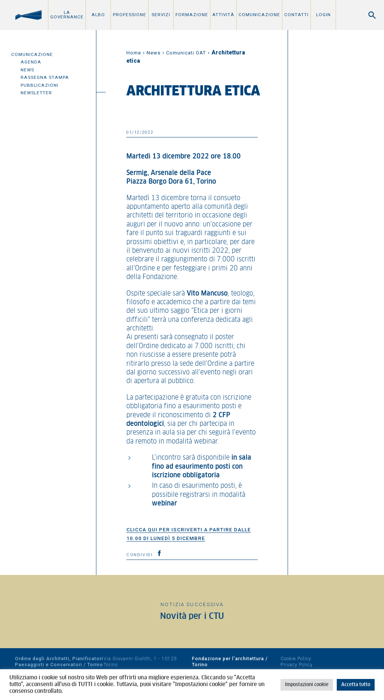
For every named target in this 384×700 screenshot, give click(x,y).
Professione (129, 14)
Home (133, 53)
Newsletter (36, 92)
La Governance (67, 15)
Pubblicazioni (39, 85)
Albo (98, 14)
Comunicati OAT (186, 53)
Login (323, 14)
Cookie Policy (295, 658)
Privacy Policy (296, 664)
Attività (223, 14)
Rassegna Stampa (45, 77)
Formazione (192, 14)
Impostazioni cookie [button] (306, 684)
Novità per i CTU (192, 616)
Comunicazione (259, 14)
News (27, 69)
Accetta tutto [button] (355, 684)
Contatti (296, 14)
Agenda (31, 62)
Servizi (161, 14)
